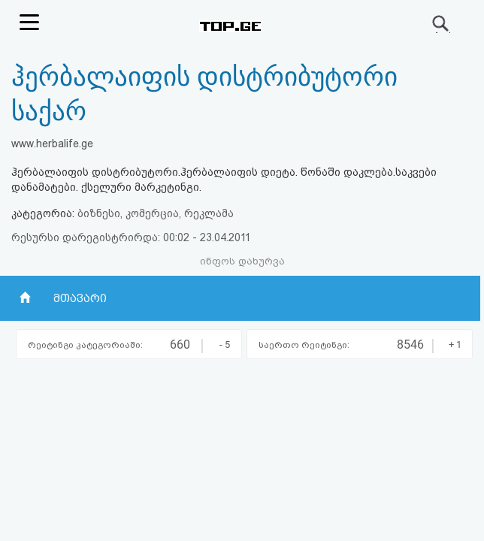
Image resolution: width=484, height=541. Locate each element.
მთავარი (80, 298)
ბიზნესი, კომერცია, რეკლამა (155, 213)
